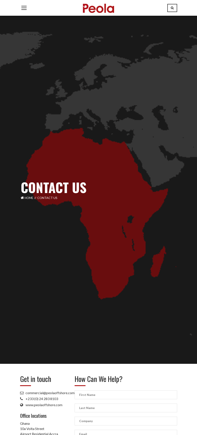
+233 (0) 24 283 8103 (42, 399)
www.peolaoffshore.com (44, 405)
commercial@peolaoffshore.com (50, 393)
